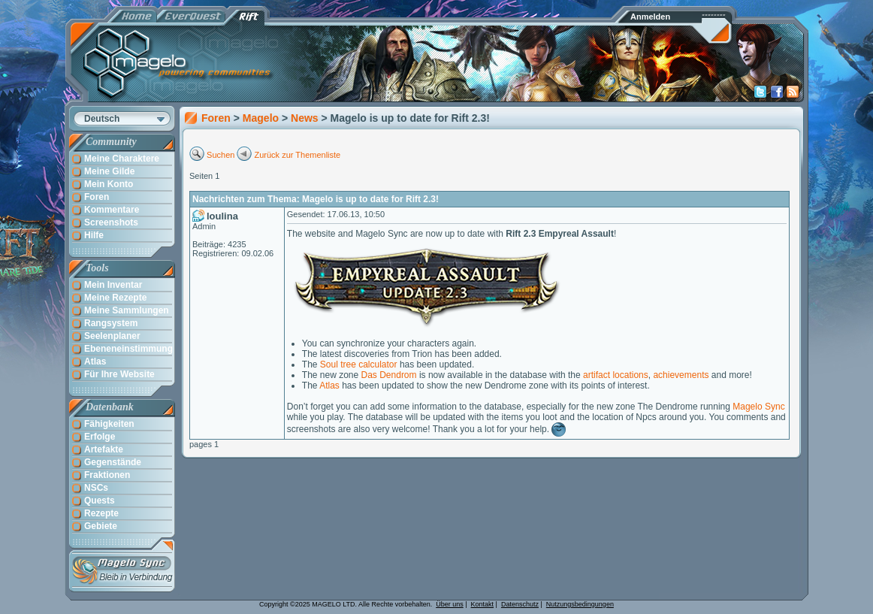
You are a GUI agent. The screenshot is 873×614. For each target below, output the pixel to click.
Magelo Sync (758, 406)
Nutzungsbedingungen (580, 604)
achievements (680, 375)
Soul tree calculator (358, 364)
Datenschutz (520, 604)
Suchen (220, 154)
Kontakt (482, 604)
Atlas (329, 385)
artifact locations (615, 375)
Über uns (450, 604)
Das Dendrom (389, 375)
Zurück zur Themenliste (298, 154)
